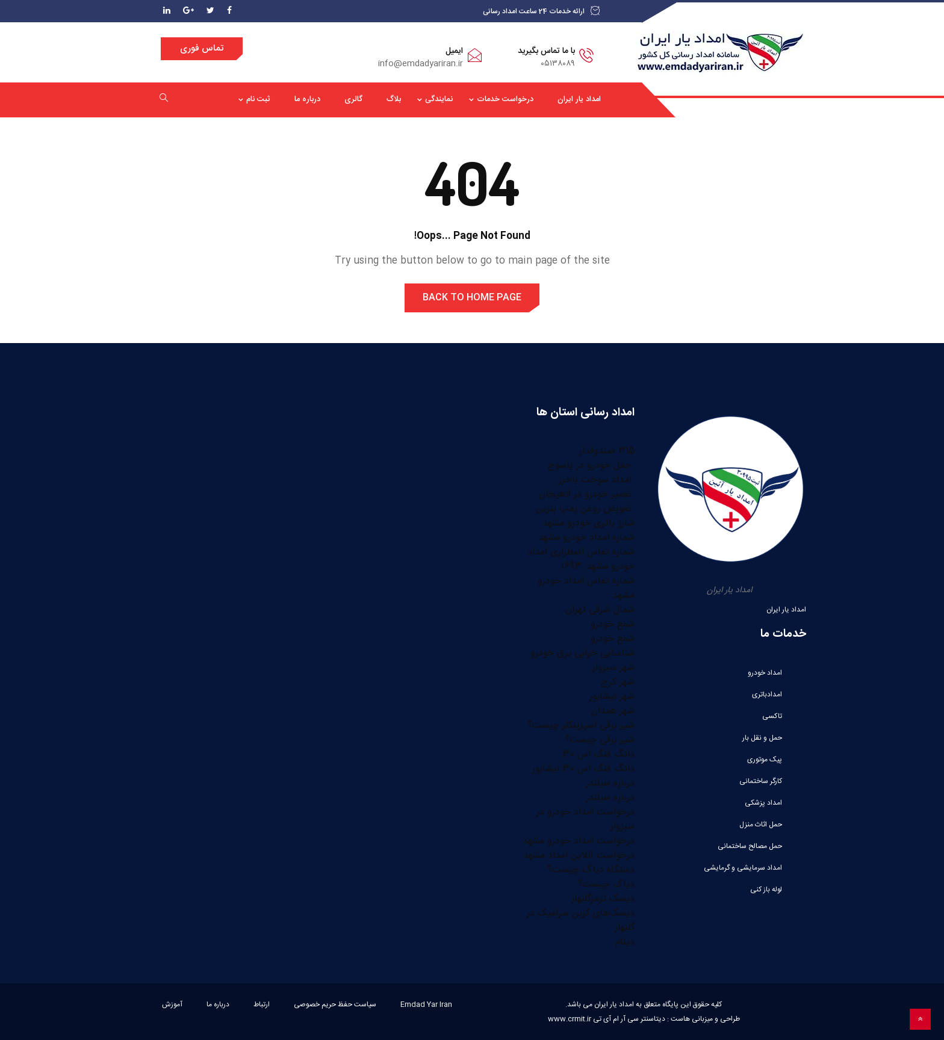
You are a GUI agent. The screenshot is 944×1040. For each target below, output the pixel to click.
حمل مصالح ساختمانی (750, 846)
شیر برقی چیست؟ (600, 740)
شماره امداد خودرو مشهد (586, 538)
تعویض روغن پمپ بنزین (585, 509)
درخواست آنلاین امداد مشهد (579, 855)
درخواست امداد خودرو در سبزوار (585, 819)
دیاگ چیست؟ (606, 884)
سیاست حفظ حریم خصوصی (335, 1004)
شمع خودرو (613, 624)
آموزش (172, 1004)
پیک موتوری (764, 760)
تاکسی (772, 716)
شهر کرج (618, 682)
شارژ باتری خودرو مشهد (588, 523)
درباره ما (307, 99)
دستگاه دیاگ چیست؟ (591, 870)
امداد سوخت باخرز (597, 480)
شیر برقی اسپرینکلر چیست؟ (581, 725)
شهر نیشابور (612, 697)
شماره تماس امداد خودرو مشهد (586, 588)
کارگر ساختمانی (760, 781)
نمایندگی (439, 99)
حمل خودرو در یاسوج (591, 465)
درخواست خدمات (505, 99)
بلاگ (394, 99)
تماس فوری (201, 48)
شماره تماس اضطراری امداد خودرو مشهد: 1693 (581, 559)
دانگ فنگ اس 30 (598, 754)
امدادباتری (767, 695)
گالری (353, 99)
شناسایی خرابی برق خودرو (582, 653)
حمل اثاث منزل (760, 825)
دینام (625, 942)
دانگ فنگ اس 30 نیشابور (583, 769)
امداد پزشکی (763, 803)
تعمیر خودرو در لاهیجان (587, 494)
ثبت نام (258, 99)
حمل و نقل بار (762, 738)
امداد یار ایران (579, 99)
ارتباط (261, 1004)
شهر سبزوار (613, 668)
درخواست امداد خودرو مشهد (579, 841)
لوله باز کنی (766, 890)
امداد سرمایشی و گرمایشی (743, 868)
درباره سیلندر (610, 783)
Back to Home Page (472, 297)
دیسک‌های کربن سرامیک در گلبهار (581, 920)
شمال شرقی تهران (600, 610)
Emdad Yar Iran (426, 1004)
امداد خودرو (765, 673)
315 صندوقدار (607, 451)
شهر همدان (613, 711)
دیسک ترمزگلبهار (603, 899)
